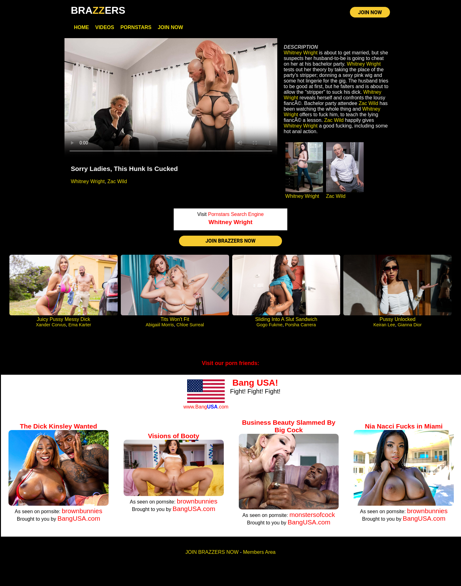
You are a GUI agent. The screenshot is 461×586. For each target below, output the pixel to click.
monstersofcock (312, 514)
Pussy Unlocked (398, 319)
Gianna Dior (410, 324)
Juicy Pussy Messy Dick (63, 319)
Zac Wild (117, 181)
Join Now (170, 27)
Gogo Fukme (270, 324)
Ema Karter (79, 324)
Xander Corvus (51, 324)
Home (81, 27)
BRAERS (98, 10)
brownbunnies (82, 510)
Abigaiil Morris (160, 324)
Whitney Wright (88, 181)
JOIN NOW (370, 12)
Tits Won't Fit (175, 319)
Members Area (259, 552)
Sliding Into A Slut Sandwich (286, 319)
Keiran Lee (384, 324)
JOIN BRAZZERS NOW (231, 241)
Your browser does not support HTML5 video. (170, 98)
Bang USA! (255, 383)
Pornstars (135, 27)
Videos (104, 27)
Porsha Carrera (300, 324)
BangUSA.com (79, 518)
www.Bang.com (205, 406)
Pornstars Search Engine (236, 214)
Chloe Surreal (190, 324)
